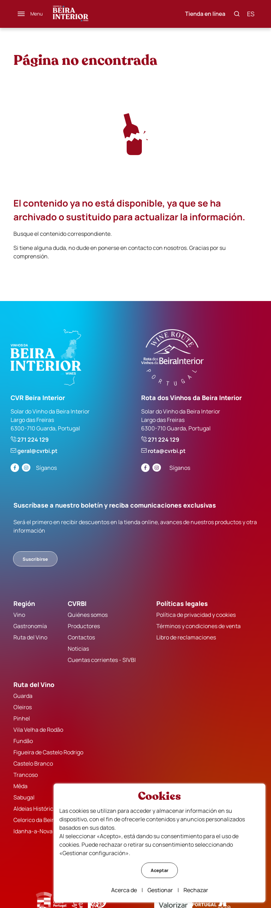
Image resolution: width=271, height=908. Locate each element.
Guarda (22, 696)
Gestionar (160, 890)
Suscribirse (35, 559)
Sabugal (24, 797)
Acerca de (124, 890)
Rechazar (195, 890)
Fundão (23, 741)
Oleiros (22, 707)
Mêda (20, 786)
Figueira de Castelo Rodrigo (48, 752)
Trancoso (25, 775)
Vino (19, 615)
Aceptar (159, 870)
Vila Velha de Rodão (38, 730)
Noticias (78, 648)
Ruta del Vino (30, 637)
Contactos (81, 637)
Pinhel (21, 718)
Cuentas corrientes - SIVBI (102, 660)
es (250, 14)
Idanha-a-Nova (33, 831)
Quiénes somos (88, 615)
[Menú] (30, 14)
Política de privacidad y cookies (196, 615)
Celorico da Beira (35, 820)
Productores (84, 626)
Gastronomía (30, 626)
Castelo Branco (33, 763)
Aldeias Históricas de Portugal (51, 808)
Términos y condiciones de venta (198, 626)
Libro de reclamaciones (186, 637)
